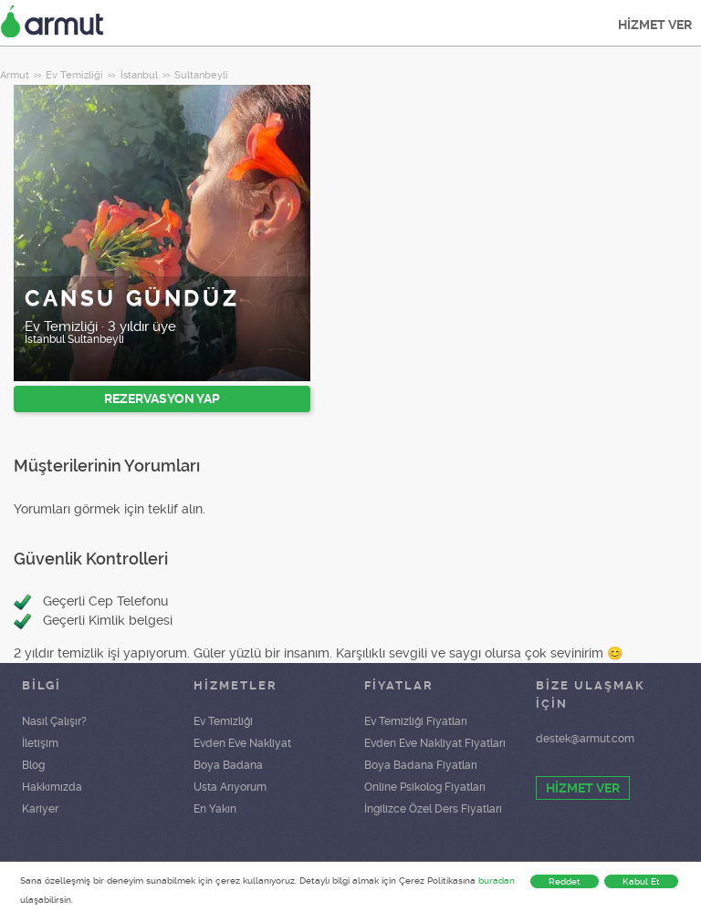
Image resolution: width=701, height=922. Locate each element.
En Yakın (215, 809)
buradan (496, 880)
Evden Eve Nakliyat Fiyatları (435, 743)
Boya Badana (228, 765)
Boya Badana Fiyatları (420, 765)
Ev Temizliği (223, 721)
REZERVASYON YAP (162, 398)
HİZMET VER (655, 24)
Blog (33, 765)
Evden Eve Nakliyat (242, 743)
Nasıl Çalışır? (54, 721)
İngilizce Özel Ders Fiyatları (433, 809)
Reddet (565, 881)
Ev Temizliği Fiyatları (415, 721)
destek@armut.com (585, 738)
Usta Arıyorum (230, 787)
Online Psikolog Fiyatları (425, 787)
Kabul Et (641, 881)
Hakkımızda (52, 787)
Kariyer (40, 809)
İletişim (40, 743)
